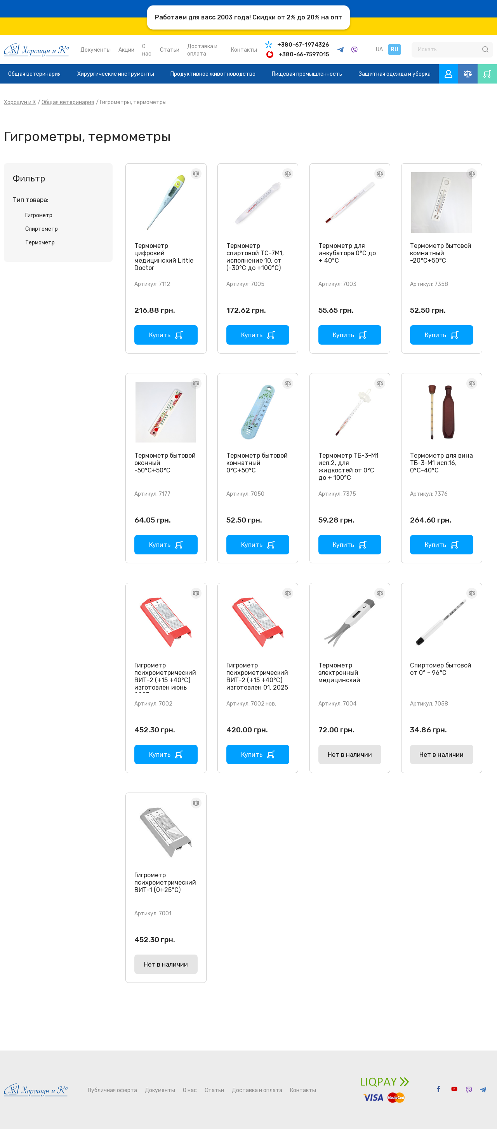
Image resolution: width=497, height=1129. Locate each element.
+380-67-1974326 (303, 45)
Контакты (244, 50)
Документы (95, 50)
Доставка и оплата (257, 1090)
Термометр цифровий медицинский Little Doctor (163, 257)
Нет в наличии (350, 754)
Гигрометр (38, 215)
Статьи (169, 50)
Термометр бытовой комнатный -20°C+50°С (440, 253)
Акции (126, 50)
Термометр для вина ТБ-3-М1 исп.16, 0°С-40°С (441, 463)
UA (379, 49)
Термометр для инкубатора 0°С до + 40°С (347, 253)
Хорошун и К (20, 102)
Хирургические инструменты (115, 74)
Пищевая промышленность (307, 74)
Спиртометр (41, 229)
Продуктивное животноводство (212, 74)
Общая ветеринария (34, 74)
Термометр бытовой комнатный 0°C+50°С (257, 463)
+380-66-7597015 (303, 54)
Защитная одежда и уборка (395, 74)
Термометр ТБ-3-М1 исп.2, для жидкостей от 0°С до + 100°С (348, 466)
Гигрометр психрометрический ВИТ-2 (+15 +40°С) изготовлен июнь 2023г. (165, 680)
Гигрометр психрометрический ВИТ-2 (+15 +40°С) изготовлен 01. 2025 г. (257, 680)
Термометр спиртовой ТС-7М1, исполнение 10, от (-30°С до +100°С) (255, 257)
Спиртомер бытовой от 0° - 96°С (440, 669)
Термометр (40, 242)
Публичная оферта (112, 1090)
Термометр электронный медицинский (339, 673)
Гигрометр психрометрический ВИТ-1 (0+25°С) (165, 882)
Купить (159, 335)
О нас (190, 1090)
